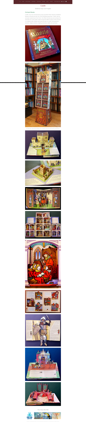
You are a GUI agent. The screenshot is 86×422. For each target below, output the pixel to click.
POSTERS (43, 1)
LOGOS (23, 1)
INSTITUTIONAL (28, 1)
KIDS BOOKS (39, 1)
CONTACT (51, 1)
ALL (20, 1)
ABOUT (47, 1)
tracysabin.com (57, 1)
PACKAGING (34, 1)
